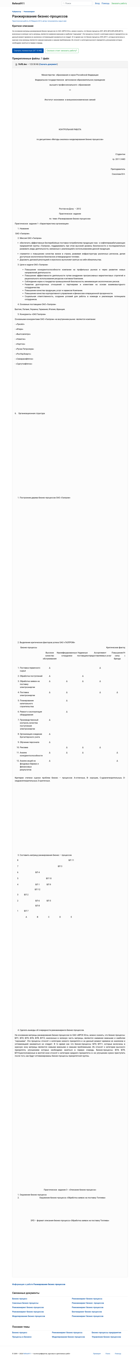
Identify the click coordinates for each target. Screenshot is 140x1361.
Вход (97, 3)
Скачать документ (48, 64)
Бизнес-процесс (19, 1299)
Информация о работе (38, 1284)
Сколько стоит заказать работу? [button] (62, 50)
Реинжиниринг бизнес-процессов (28, 1307)
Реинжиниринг (29, 12)
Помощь (105, 3)
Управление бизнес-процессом (106, 1337)
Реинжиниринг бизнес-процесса (87, 1299)
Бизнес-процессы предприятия (106, 1332)
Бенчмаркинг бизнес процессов (87, 1312)
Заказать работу (119, 3)
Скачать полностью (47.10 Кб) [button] (28, 50)
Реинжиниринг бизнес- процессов (88, 1303)
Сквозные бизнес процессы (25, 1303)
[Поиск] (77, 3)
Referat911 (27, 1354)
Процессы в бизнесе (21, 1337)
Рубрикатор (16, 12)
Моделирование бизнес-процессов (28, 1316)
